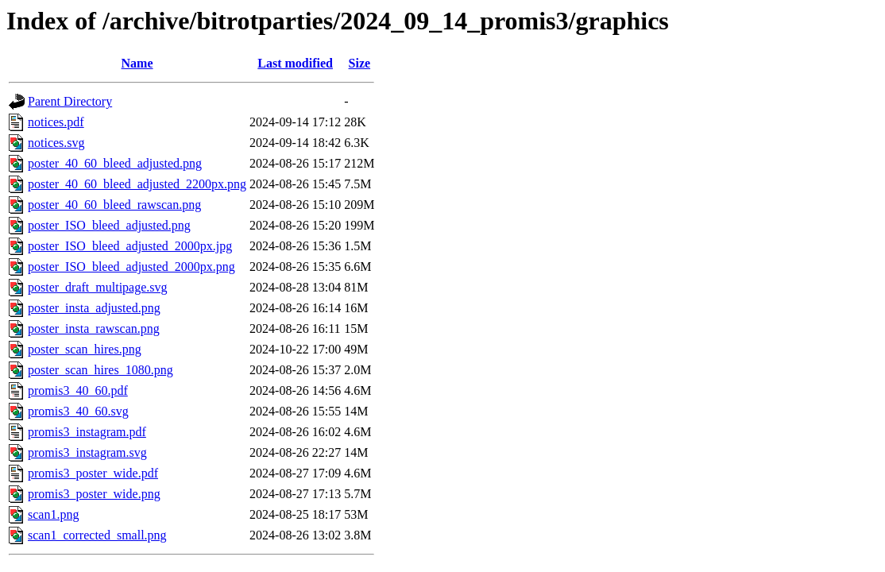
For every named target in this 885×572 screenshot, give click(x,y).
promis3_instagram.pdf (87, 432)
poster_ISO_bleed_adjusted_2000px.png (131, 266)
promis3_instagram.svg (87, 452)
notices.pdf (56, 122)
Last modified (295, 63)
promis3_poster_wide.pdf (93, 473)
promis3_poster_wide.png (94, 493)
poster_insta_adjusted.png (94, 308)
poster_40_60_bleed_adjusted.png (115, 163)
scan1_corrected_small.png (97, 535)
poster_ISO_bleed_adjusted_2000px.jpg (130, 246)
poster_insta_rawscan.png (94, 328)
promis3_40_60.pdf (78, 390)
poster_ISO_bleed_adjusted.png (109, 225)
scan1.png (53, 514)
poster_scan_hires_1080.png (100, 370)
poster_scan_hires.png (84, 349)
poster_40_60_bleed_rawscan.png (114, 204)
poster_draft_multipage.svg (98, 287)
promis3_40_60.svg (78, 411)
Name (137, 63)
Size (360, 63)
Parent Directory (70, 101)
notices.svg (56, 142)
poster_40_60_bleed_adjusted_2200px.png (137, 184)
